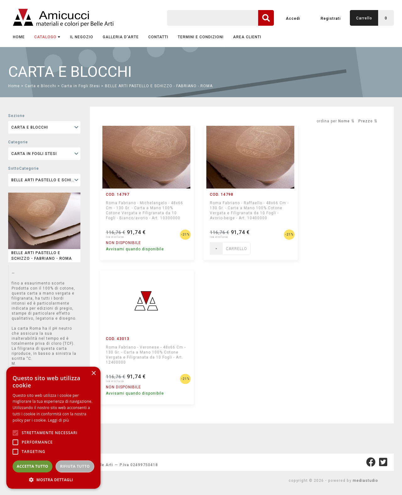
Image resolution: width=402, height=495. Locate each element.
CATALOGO (47, 37)
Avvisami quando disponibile (135, 249)
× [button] (93, 373)
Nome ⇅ (346, 121)
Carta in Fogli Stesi (80, 86)
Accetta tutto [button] (32, 466)
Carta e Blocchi (40, 86)
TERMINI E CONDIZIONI (201, 37)
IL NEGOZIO (81, 37)
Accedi (293, 18)
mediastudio (365, 480)
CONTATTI (158, 37)
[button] (53, 479)
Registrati (331, 18)
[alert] (53, 428)
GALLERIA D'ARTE (121, 37)
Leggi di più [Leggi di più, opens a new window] (58, 420)
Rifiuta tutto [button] (75, 466)
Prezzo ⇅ (368, 121)
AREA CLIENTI (247, 37)
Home (19, 37)
